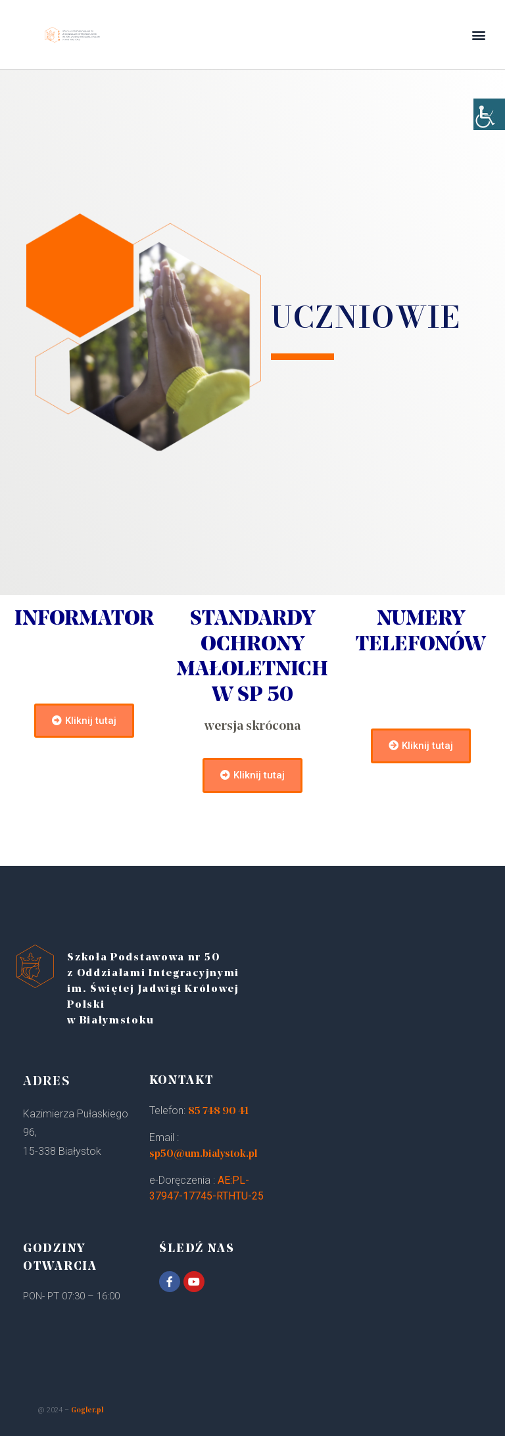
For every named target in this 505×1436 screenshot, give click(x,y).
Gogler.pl (87, 1410)
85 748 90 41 (218, 1111)
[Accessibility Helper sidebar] (489, 131)
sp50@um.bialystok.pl (203, 1154)
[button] (479, 34)
